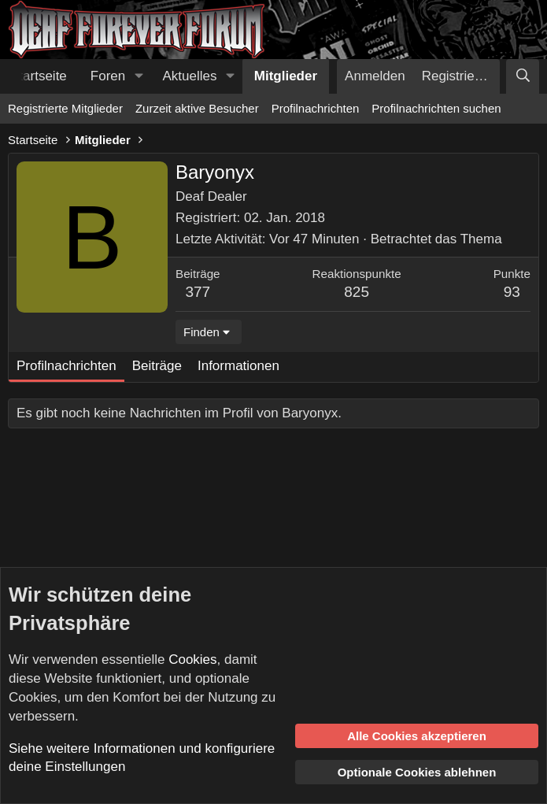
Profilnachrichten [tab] (66, 365)
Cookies (192, 659)
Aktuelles (190, 76)
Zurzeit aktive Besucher (197, 108)
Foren (108, 76)
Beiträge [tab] (157, 365)
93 (512, 291)
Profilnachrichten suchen (436, 108)
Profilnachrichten (316, 108)
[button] (138, 76)
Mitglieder (285, 76)
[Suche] (522, 76)
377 (197, 291)
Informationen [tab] (238, 365)
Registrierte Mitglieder (65, 108)
